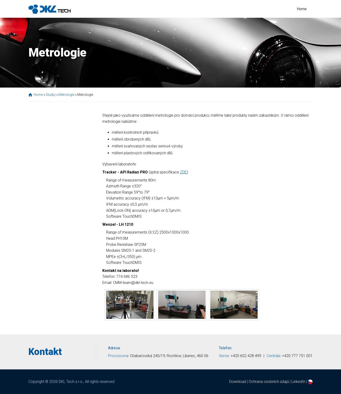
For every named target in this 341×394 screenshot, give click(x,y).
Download (237, 381)
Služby (51, 95)
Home (302, 9)
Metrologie (66, 95)
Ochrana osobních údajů (269, 381)
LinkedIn (298, 381)
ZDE (183, 172)
